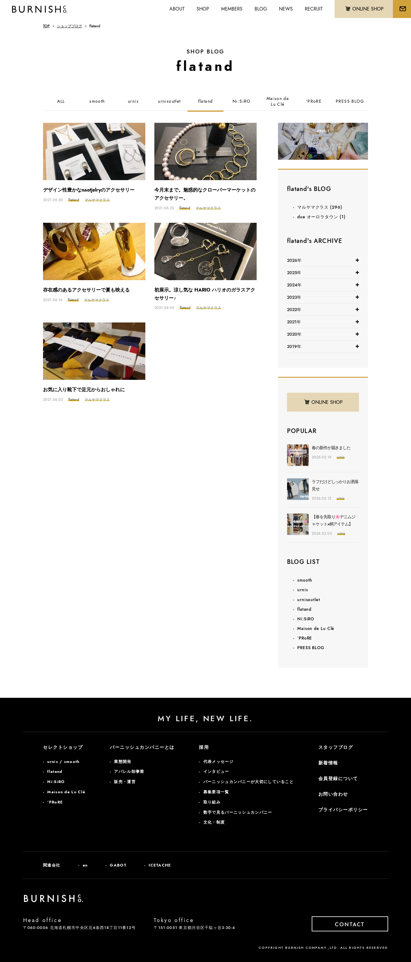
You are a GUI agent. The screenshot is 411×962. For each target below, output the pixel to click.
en (85, 865)
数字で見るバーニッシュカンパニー (237, 812)
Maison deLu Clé (278, 101)
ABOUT (176, 8)
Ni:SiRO (242, 101)
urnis (133, 101)
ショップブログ (69, 26)
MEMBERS (232, 8)
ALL (61, 101)
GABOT (118, 865)
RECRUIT (314, 8)
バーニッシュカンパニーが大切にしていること (248, 782)
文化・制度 (214, 822)
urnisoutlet (169, 101)
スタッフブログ (335, 747)
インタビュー (216, 771)
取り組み (212, 802)
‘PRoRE (314, 101)
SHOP (202, 8)
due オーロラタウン (321, 217)
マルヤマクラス (319, 207)
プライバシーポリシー (343, 809)
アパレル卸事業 (129, 771)
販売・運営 (125, 782)
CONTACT (350, 924)
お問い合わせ (333, 794)
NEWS (286, 8)
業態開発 (122, 761)
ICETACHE (160, 865)
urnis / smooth (63, 761)
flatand (205, 101)
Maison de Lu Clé (315, 628)
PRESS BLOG (350, 101)
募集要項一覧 (216, 792)
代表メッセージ (218, 761)
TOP (46, 26)
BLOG (261, 8)
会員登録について (338, 778)
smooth (97, 101)
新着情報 (328, 763)
